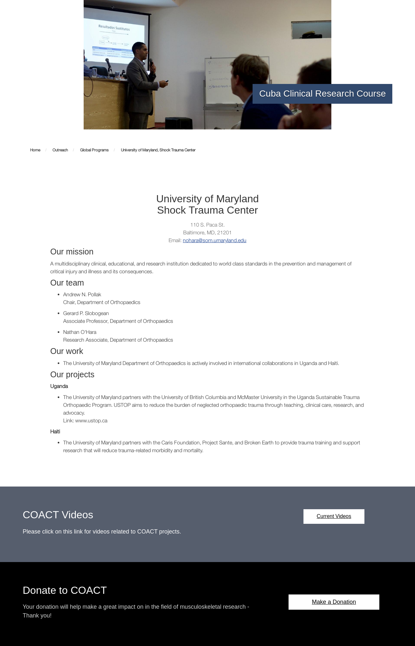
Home (35, 149)
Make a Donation (334, 602)
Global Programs (94, 149)
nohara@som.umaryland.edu (214, 240)
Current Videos (334, 516)
